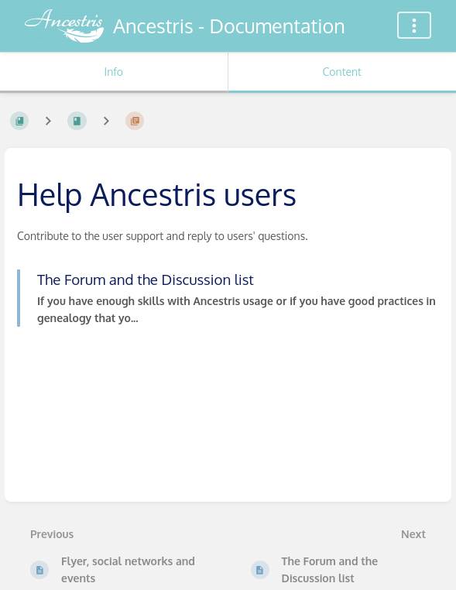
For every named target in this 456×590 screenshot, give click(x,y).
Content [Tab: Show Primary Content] (342, 71)
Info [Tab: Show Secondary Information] (113, 71)
